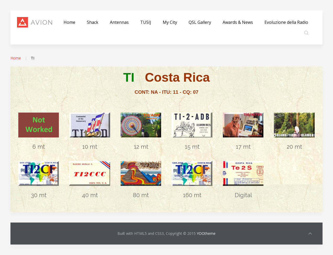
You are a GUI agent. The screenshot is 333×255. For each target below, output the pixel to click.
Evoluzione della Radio (286, 22)
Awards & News (238, 22)
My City (170, 22)
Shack (92, 22)
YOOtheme (206, 233)
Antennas (119, 22)
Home (69, 22)
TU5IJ (145, 22)
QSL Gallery (200, 22)
